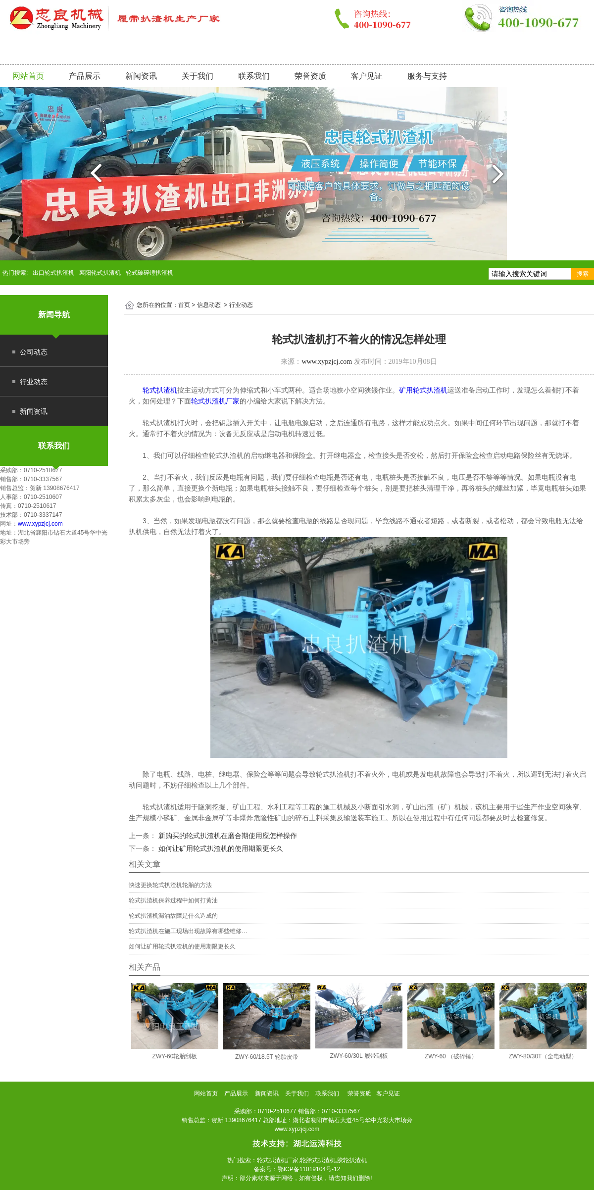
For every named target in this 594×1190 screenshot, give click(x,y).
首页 (184, 304)
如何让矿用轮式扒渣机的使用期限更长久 (219, 848)
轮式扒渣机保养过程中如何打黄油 (173, 900)
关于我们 (197, 76)
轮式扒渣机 (160, 390)
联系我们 (254, 76)
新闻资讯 (141, 76)
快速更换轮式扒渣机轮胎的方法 (170, 885)
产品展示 (84, 76)
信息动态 (209, 304)
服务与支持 (427, 76)
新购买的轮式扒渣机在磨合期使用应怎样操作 (226, 836)
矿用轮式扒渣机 (423, 390)
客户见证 (367, 76)
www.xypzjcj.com (40, 523)
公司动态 (34, 352)
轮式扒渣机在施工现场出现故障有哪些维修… (188, 931)
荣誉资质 (310, 76)
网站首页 (28, 76)
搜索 (583, 273)
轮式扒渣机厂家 (215, 401)
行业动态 (34, 382)
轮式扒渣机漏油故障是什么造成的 (173, 915)
